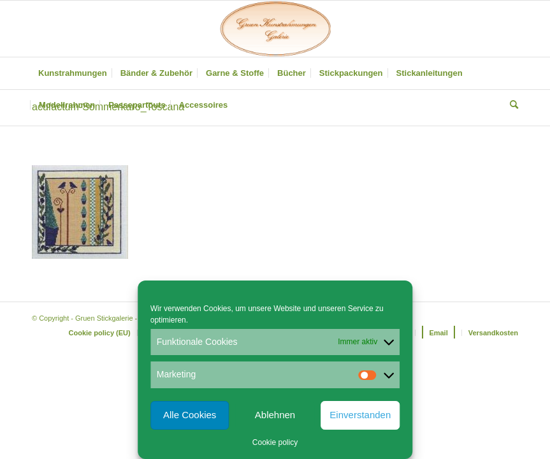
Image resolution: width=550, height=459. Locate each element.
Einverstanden (360, 414)
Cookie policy (275, 442)
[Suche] (510, 105)
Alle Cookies (189, 414)
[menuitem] (72, 73)
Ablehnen (275, 414)
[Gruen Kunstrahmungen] (274, 29)
